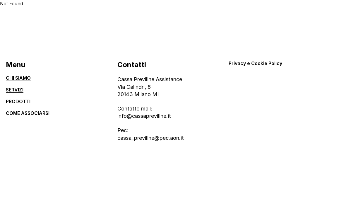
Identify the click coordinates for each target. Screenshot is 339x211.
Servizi (14, 90)
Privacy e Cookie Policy (255, 63)
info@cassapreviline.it (144, 116)
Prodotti (18, 101)
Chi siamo (18, 78)
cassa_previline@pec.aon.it (150, 138)
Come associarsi (27, 113)
